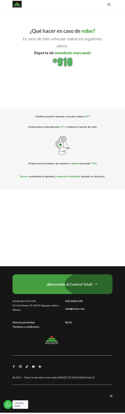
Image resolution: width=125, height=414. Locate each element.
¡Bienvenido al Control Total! (72, 284)
